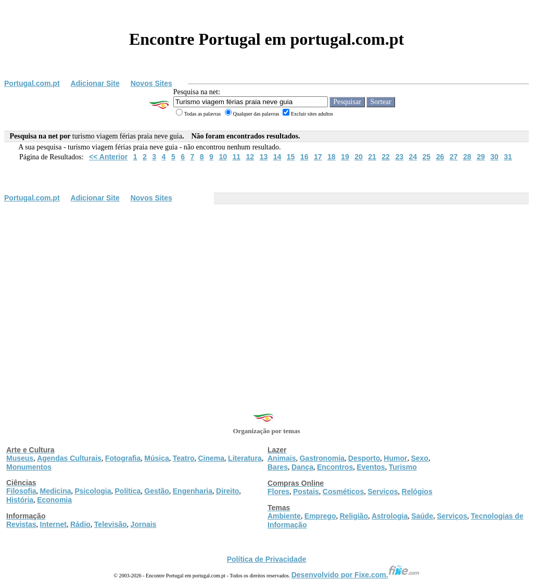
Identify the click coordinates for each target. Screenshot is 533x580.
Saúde (422, 516)
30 (494, 157)
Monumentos (29, 467)
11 (236, 157)
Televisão (110, 524)
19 (345, 157)
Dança (302, 467)
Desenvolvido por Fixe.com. (355, 575)
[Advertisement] (266, 285)
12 (250, 157)
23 (399, 157)
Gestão (156, 491)
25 (427, 157)
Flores (278, 491)
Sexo (419, 458)
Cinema (211, 458)
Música (156, 458)
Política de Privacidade (267, 559)
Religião (353, 516)
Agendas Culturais (69, 458)
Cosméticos (343, 491)
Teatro (184, 458)
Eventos (371, 467)
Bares (278, 467)
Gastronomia (321, 458)
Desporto (364, 458)
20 (358, 157)
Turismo (403, 467)
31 (508, 157)
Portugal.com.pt (32, 83)
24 (413, 157)
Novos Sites (151, 83)
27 (454, 157)
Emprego (320, 516)
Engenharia (192, 491)
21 (372, 157)
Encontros (335, 467)
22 (386, 157)
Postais (306, 491)
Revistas (21, 524)
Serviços (382, 491)
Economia (54, 500)
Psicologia (92, 491)
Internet (53, 524)
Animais (282, 458)
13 (264, 157)
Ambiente (284, 516)
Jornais (144, 524)
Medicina (55, 491)
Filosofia (21, 491)
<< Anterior (108, 157)
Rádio (80, 524)
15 (291, 157)
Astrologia (390, 516)
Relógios (417, 491)
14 (277, 157)
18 (331, 157)
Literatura (245, 458)
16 (304, 157)
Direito (227, 491)
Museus (19, 458)
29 (481, 157)
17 (318, 157)
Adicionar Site (95, 83)
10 (223, 157)
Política (128, 491)
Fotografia (123, 458)
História (19, 500)
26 (440, 157)
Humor (395, 458)
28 (467, 157)
